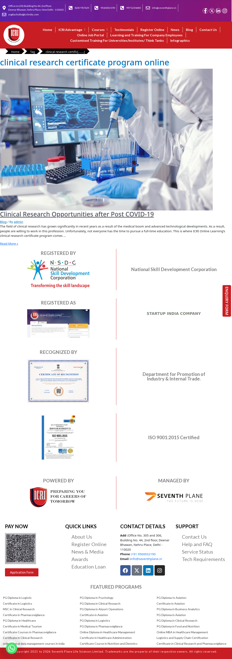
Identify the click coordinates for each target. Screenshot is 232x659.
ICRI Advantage (72, 30)
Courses (100, 30)
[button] (71, 29)
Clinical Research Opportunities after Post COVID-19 (77, 214)
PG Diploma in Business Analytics (178, 609)
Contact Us (208, 30)
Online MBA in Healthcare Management (182, 632)
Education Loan (88, 567)
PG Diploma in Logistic (17, 597)
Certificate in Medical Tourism (22, 626)
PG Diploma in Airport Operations (101, 609)
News (175, 30)
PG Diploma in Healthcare (19, 620)
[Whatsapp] (11, 648)
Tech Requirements (203, 559)
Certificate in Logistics (17, 603)
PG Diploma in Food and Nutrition (178, 626)
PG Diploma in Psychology (96, 597)
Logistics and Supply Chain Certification (182, 637)
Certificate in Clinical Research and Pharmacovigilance (191, 643)
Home (47, 30)
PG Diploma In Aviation (171, 597)
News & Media (87, 552)
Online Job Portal (90, 35)
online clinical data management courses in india (34, 643)
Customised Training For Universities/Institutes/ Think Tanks (117, 40)
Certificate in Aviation (171, 603)
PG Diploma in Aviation (171, 615)
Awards (79, 559)
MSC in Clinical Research (19, 609)
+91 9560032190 (144, 554)
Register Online (152, 30)
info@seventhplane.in (146, 559)
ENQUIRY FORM (227, 300)
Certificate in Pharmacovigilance (24, 615)
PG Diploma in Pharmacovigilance (101, 626)
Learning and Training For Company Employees (146, 35)
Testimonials (124, 30)
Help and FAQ (197, 544)
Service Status (197, 552)
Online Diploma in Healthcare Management (107, 632)
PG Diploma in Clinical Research (100, 603)
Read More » (9, 243)
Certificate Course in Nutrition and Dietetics (108, 643)
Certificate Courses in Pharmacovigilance (29, 632)
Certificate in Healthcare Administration (106, 637)
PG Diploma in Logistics (95, 620)
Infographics (180, 40)
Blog (189, 30)
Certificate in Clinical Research (23, 637)
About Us (81, 537)
